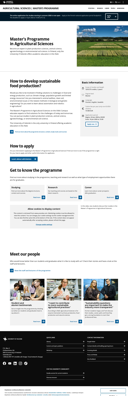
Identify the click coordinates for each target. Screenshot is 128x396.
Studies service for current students (65, 373)
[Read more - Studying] (39, 197)
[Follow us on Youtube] (9, 363)
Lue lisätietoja (9, 390)
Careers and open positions (65, 346)
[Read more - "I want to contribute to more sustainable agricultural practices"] (76, 321)
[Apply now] (111, 16)
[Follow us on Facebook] (4, 363)
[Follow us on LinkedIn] (15, 363)
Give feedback (106, 359)
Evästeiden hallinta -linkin (57, 383)
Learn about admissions (24, 159)
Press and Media (106, 354)
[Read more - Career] (113, 197)
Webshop (65, 350)
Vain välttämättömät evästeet (113, 391)
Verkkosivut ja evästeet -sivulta (37, 385)
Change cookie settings (44, 224)
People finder (106, 341)
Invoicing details (106, 350)
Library (65, 341)
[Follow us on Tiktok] (25, 363)
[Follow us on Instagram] (20, 363)
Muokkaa (113, 386)
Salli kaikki (113, 381)
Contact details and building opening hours (106, 346)
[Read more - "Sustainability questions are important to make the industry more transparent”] (113, 321)
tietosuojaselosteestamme (60, 385)
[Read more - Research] (76, 197)
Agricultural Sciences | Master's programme (31, 8)
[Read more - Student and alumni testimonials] (39, 321)
